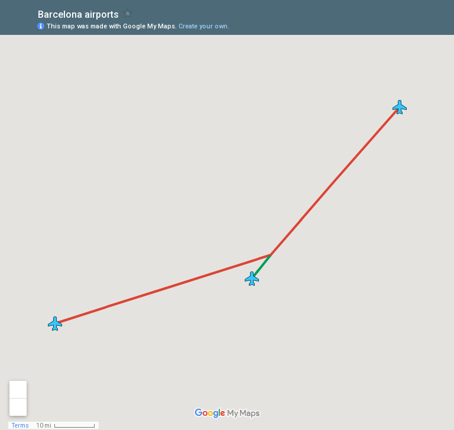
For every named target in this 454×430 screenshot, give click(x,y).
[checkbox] (128, 13)
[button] (252, 278)
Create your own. (204, 26)
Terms (20, 425)
